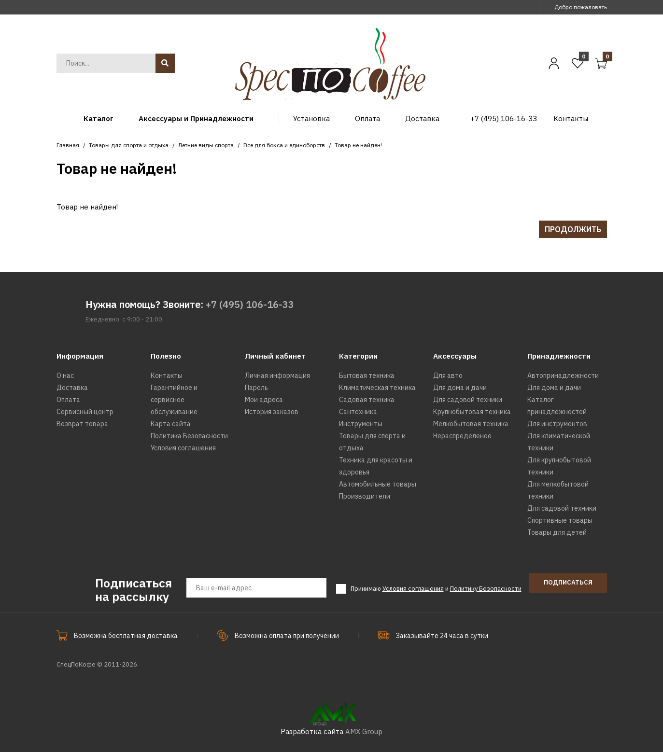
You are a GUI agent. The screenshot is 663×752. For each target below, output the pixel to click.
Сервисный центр (84, 411)
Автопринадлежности (563, 375)
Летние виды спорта (206, 145)
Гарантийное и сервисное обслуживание (174, 399)
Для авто (448, 375)
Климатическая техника (377, 387)
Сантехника (358, 411)
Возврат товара (82, 423)
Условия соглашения (183, 448)
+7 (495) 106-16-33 (250, 304)
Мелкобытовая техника (470, 423)
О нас (65, 375)
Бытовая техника (367, 375)
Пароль (256, 387)
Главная (67, 145)
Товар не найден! (358, 145)
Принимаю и (436, 589)
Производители (364, 496)
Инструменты (360, 423)
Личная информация (277, 375)
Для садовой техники (467, 399)
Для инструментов (557, 423)
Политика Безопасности (189, 436)
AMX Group (363, 731)
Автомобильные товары (377, 484)
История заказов (271, 411)
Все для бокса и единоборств (284, 145)
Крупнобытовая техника (472, 411)
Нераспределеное (462, 436)
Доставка (72, 387)
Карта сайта (171, 423)
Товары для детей (557, 532)
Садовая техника (367, 399)
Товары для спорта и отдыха (129, 145)
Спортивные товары (559, 520)
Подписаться (568, 582)
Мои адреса (264, 399)
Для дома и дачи (460, 387)
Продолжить (573, 229)
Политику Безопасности (486, 589)
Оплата (68, 399)
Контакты (167, 375)
